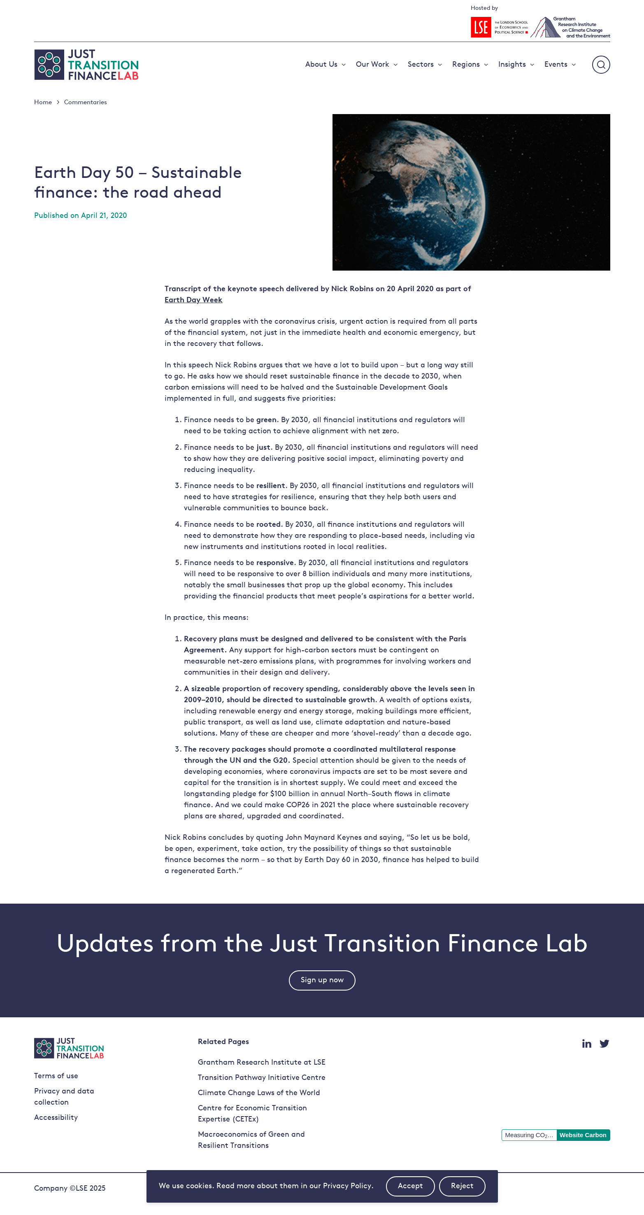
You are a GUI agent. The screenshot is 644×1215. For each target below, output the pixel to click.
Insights (512, 65)
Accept (416, 1189)
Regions (466, 65)
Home (43, 103)
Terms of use (56, 1076)
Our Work (372, 65)
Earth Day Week (194, 300)
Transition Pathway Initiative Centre (261, 1078)
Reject (468, 1189)
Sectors (421, 65)
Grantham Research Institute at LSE (261, 1063)
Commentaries (85, 103)
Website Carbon (583, 1134)
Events (555, 65)
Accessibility (56, 1118)
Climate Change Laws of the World (259, 1093)
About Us (321, 65)
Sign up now (322, 980)
